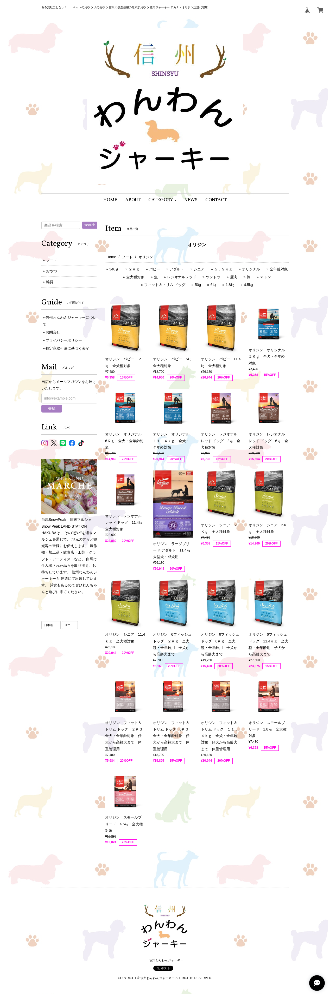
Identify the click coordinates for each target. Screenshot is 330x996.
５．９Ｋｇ (223, 269)
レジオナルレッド (181, 277)
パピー (154, 269)
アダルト (176, 269)
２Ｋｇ (134, 269)
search (89, 225)
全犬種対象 (135, 277)
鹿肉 (233, 277)
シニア (199, 269)
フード (127, 257)
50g (198, 285)
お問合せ (53, 332)
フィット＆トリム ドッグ (164, 285)
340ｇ (114, 269)
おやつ (51, 271)
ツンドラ (213, 277)
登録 (51, 408)
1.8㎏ (230, 285)
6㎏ (213, 285)
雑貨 (49, 282)
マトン (265, 277)
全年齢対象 (279, 269)
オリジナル (251, 269)
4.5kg (248, 285)
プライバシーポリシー (64, 340)
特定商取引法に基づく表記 (67, 348)
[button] (162, 200)
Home (111, 257)
